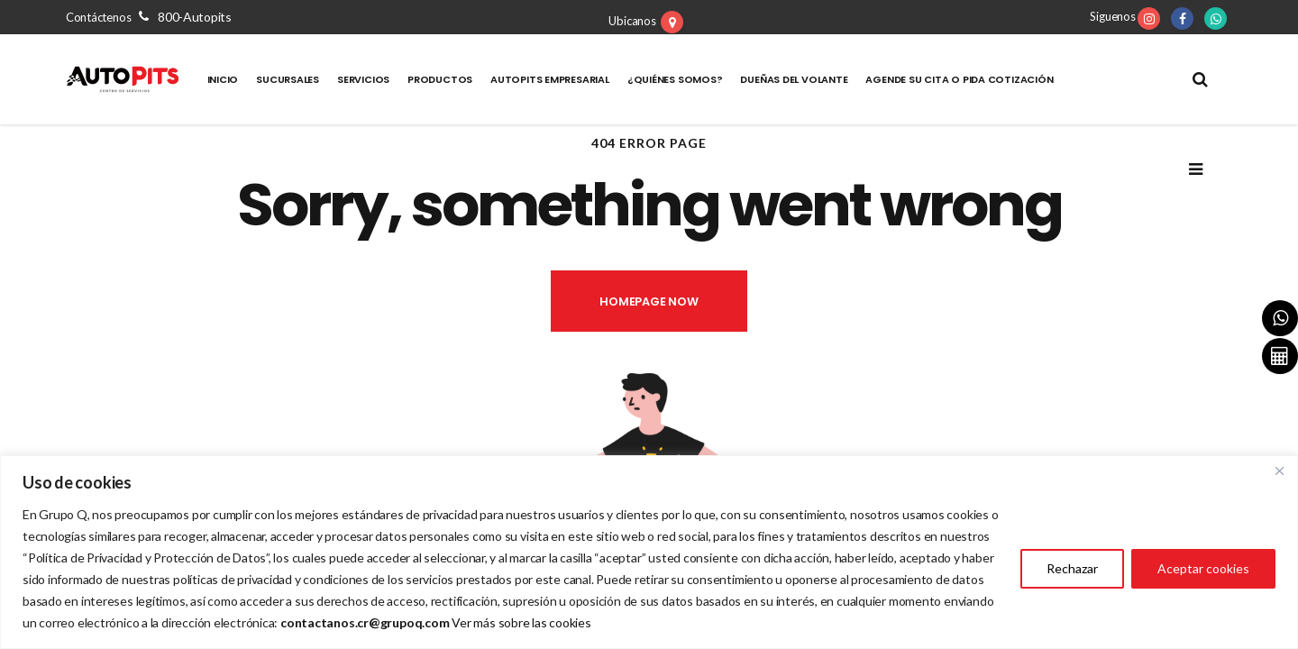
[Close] (1279, 470)
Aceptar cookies (1203, 568)
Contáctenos (149, 17)
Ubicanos (631, 21)
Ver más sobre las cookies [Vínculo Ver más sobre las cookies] (521, 622)
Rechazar (1072, 568)
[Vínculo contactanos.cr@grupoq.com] (365, 622)
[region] (649, 552)
